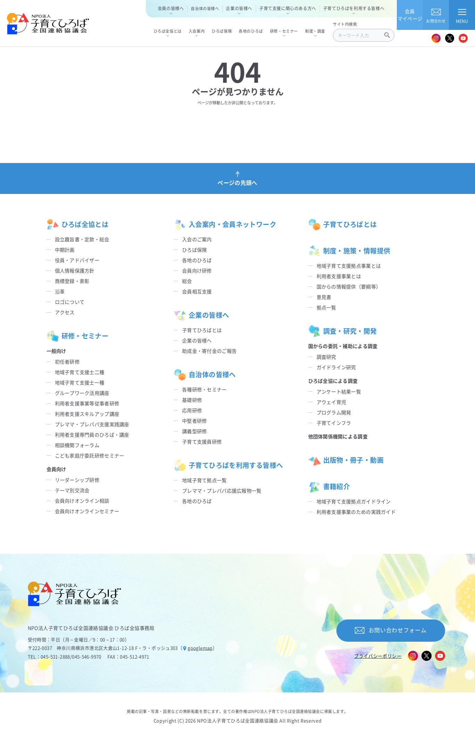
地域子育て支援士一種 (80, 382)
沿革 (60, 291)
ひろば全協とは (78, 224)
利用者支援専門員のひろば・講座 (92, 434)
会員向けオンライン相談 (82, 500)
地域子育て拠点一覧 (204, 480)
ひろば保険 (194, 249)
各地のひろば (197, 260)
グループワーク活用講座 (82, 392)
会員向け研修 (197, 270)
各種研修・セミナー (204, 389)
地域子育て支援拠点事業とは (349, 265)
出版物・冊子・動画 (346, 460)
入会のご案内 (197, 239)
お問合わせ (435, 15)
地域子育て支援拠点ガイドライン (354, 501)
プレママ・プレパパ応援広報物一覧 (221, 490)
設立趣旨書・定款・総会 (82, 239)
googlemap (200, 647)
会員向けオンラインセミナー (87, 511)
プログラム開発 (334, 412)
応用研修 (192, 410)
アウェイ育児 (331, 401)
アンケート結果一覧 (339, 391)
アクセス (65, 312)
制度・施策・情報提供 (349, 251)
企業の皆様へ (239, 8)
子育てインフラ (334, 422)
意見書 (324, 296)
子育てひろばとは (202, 329)
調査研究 (326, 356)
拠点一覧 (326, 307)
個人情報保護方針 (75, 270)
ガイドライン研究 (336, 367)
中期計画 (65, 249)
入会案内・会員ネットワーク (225, 224)
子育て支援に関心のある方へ (287, 8)
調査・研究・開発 (342, 331)
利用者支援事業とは (339, 276)
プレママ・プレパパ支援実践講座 (92, 424)
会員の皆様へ (171, 8)
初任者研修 (67, 361)
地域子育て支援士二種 (80, 371)
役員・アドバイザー (77, 260)
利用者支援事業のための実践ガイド (356, 511)
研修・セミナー (78, 336)
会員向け (56, 468)
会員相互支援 (197, 291)
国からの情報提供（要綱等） (349, 286)
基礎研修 (192, 399)
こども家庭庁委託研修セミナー (89, 455)
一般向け (56, 350)
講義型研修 (194, 431)
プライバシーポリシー (378, 655)
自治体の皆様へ (205, 8)
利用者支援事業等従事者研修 (87, 403)
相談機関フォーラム (77, 444)
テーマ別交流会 (72, 490)
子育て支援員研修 (202, 441)
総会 (187, 280)
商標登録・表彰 (72, 280)
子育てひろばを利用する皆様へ (353, 8)
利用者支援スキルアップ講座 (87, 413)
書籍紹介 (329, 486)
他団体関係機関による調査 (338, 436)
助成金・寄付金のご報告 (209, 350)
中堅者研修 (194, 420)
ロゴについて (70, 301)
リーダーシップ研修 (77, 479)
